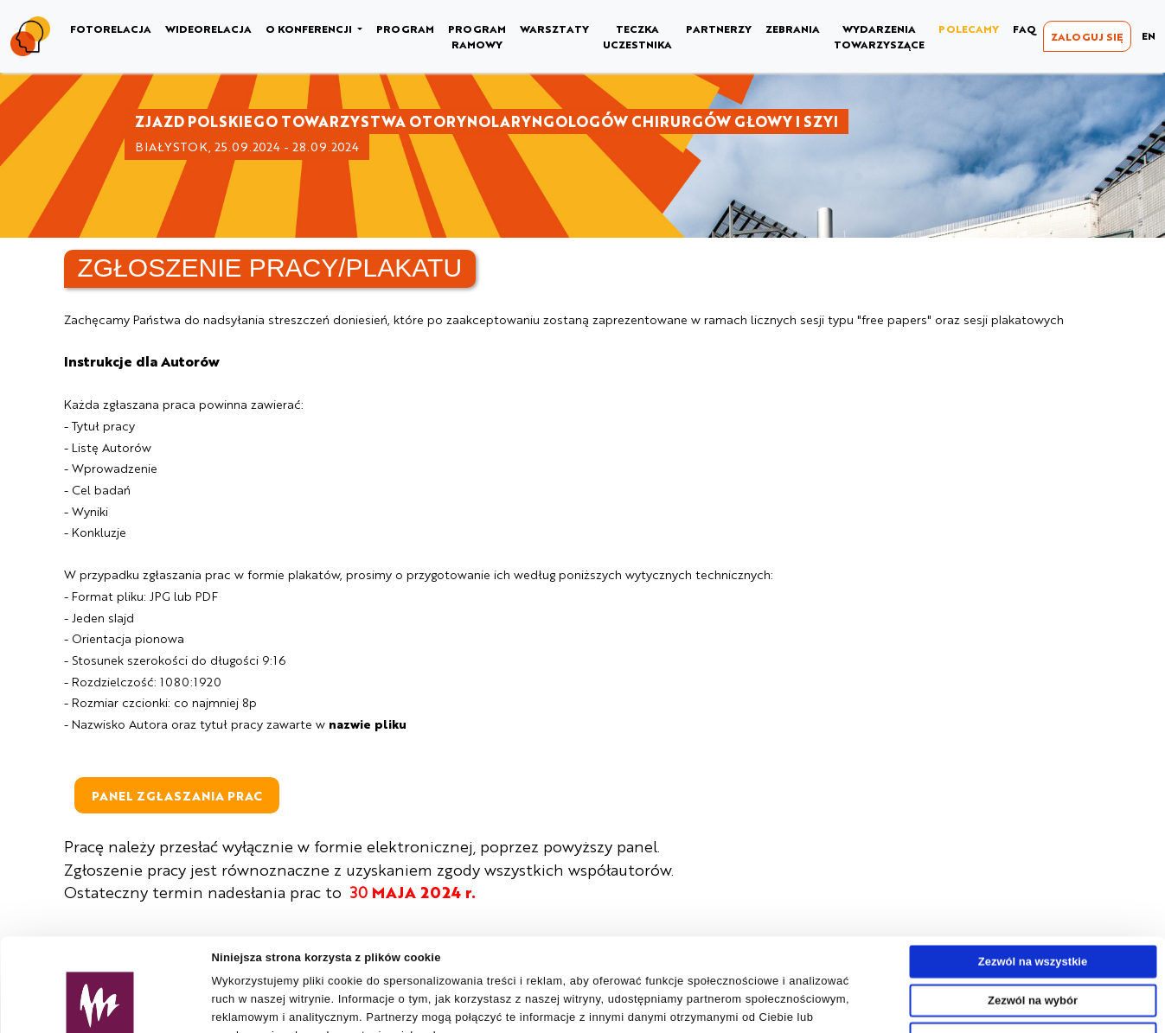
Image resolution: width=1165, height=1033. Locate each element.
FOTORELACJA (110, 28)
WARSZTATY (554, 28)
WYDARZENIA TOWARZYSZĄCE (879, 36)
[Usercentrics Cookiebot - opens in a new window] (100, 1013)
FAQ (1024, 28)
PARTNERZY (719, 28)
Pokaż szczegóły (802, 1012)
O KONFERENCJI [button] (310, 28)
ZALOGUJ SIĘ (1087, 36)
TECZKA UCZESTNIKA (637, 36)
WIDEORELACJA (208, 28)
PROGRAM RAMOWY (477, 36)
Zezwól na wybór (1033, 912)
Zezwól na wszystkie (1032, 873)
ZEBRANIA (792, 28)
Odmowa (1033, 950)
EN (1148, 35)
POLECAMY (968, 28)
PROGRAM (405, 28)
